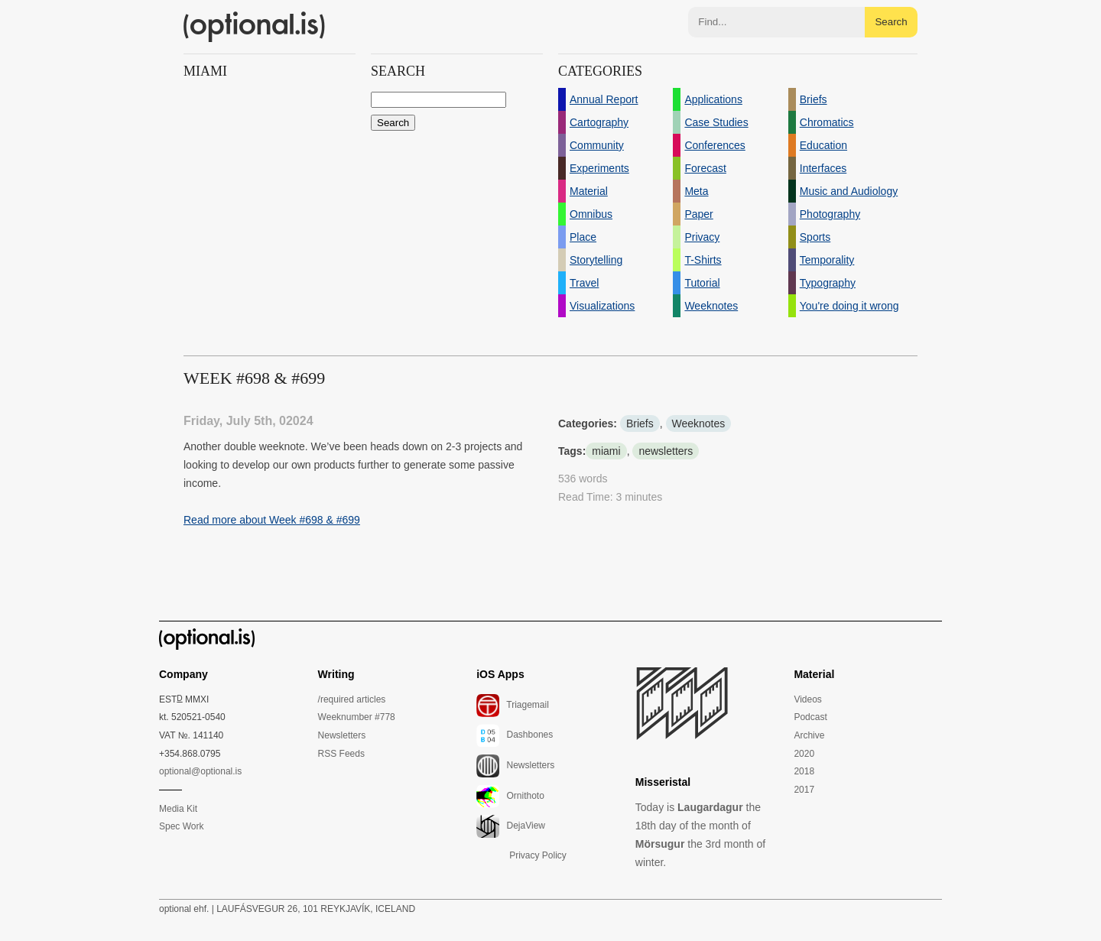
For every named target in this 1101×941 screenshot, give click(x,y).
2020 (804, 753)
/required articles (352, 699)
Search (891, 22)
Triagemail (512, 705)
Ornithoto (510, 796)
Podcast (810, 717)
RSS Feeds (341, 753)
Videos (807, 699)
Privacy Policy (538, 855)
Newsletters (342, 735)
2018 (804, 771)
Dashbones (514, 735)
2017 (804, 789)
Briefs (640, 423)
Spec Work (181, 826)
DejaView (510, 826)
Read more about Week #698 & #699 (272, 520)
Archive (809, 735)
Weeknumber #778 (356, 717)
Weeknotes (699, 423)
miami (606, 451)
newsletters (665, 451)
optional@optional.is (200, 771)
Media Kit (178, 808)
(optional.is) (255, 26)
